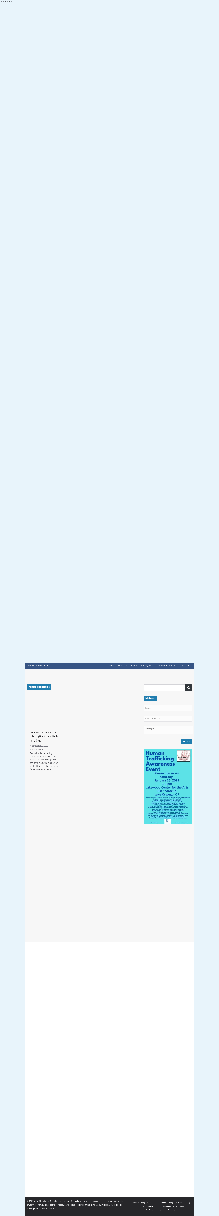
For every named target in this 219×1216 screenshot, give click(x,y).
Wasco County (178, 1206)
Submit (186, 741)
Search (188, 687)
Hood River (141, 1206)
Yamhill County (169, 1210)
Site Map (184, 665)
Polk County (166, 1206)
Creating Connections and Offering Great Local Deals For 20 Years (44, 736)
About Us (134, 665)
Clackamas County (138, 1202)
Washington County (153, 1210)
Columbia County (166, 1202)
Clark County (152, 1202)
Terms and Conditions (167, 665)
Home (111, 665)
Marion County (153, 1206)
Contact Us (122, 665)
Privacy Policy (147, 665)
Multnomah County (182, 1202)
